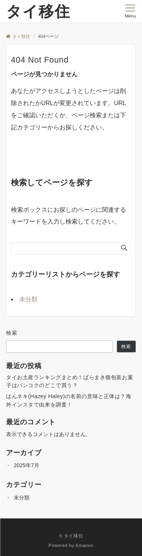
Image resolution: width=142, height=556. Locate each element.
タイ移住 (38, 11)
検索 (12, 333)
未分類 (28, 299)
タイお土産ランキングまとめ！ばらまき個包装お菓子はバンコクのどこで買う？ (69, 381)
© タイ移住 (71, 535)
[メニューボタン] (130, 11)
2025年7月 (26, 465)
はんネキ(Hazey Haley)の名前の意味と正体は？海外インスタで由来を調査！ (68, 400)
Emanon (85, 545)
